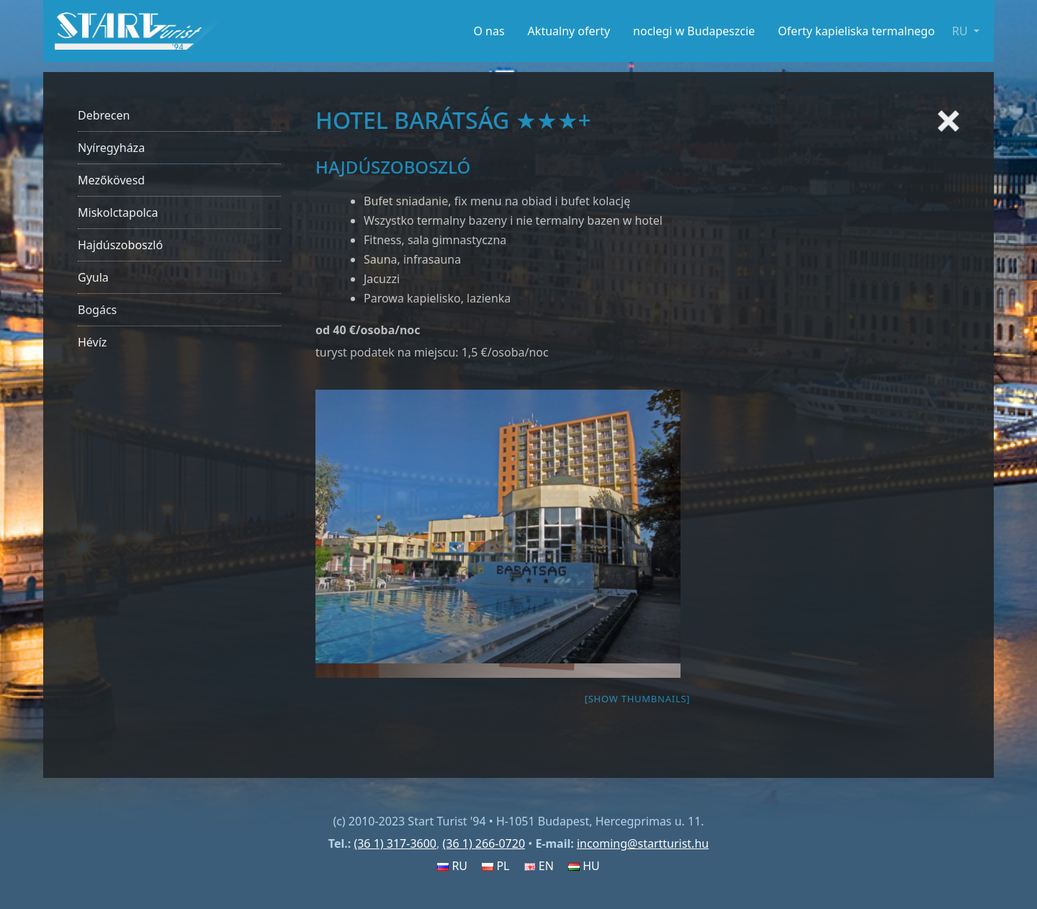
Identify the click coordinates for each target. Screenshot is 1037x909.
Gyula (93, 277)
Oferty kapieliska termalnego (856, 31)
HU (584, 866)
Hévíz (92, 342)
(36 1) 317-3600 (395, 843)
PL (495, 866)
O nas (488, 31)
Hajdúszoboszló (120, 245)
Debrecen (104, 115)
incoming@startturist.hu (643, 843)
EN (539, 866)
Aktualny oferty (569, 31)
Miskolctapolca (118, 212)
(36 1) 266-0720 (483, 843)
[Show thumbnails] (638, 698)
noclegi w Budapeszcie (694, 31)
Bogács (97, 310)
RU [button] (961, 31)
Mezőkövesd (111, 180)
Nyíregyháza (111, 148)
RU (452, 866)
